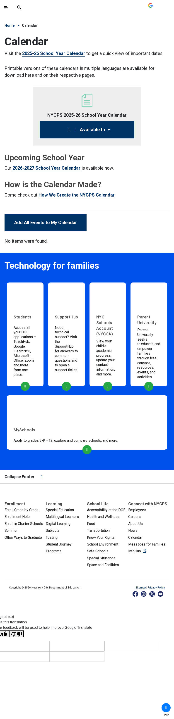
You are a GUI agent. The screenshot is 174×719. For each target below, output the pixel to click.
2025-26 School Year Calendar (53, 53)
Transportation (98, 530)
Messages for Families (146, 544)
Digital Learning (58, 524)
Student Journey (59, 544)
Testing (52, 537)
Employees (137, 510)
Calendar (135, 537)
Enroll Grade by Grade (22, 510)
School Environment (102, 544)
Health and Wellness (103, 517)
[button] (166, 707)
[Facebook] (136, 594)
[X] (152, 594)
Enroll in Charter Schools (24, 524)
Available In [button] (85, 129)
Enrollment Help (17, 517)
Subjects (53, 530)
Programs (53, 551)
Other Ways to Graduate (23, 537)
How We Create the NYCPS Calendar (77, 195)
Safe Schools (97, 551)
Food (91, 524)
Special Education (60, 510)
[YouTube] (161, 594)
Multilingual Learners (62, 517)
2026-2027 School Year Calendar (46, 168)
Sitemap (140, 587)
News (133, 530)
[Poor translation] (16, 633)
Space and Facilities (103, 565)
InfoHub (148, 550)
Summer (11, 530)
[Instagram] (144, 594)
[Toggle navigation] (5, 7)
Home (10, 25)
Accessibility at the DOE (106, 510)
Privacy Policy (156, 587)
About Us (135, 524)
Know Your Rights (101, 537)
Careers (134, 517)
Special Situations (101, 558)
